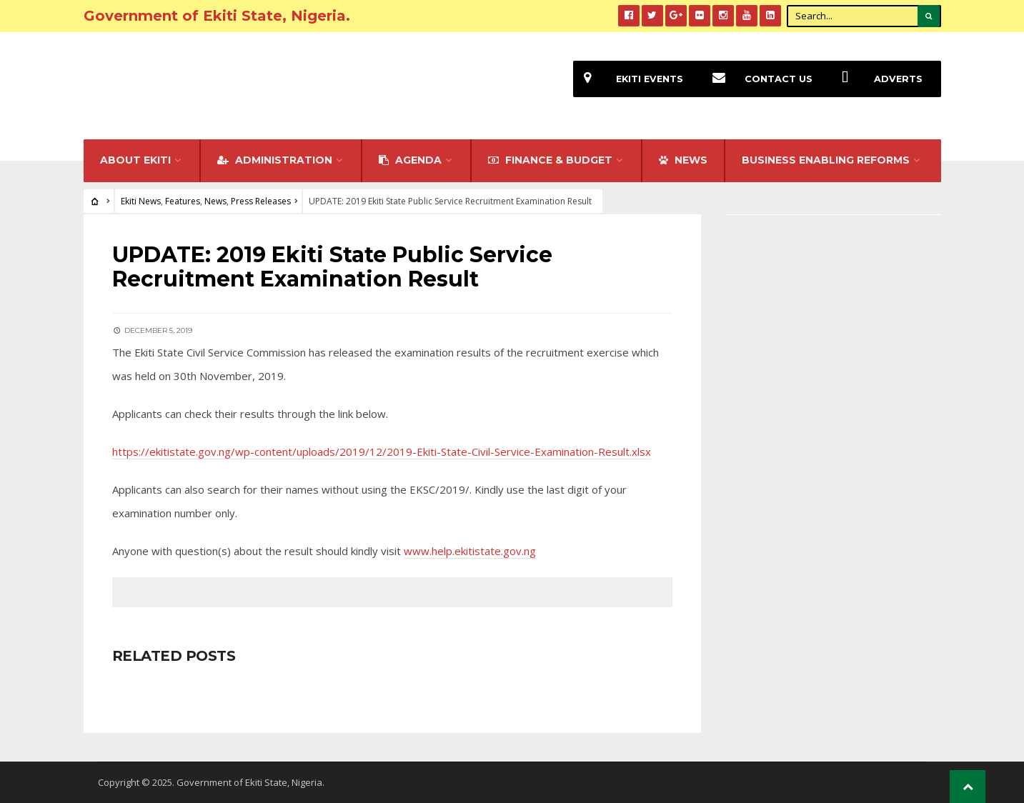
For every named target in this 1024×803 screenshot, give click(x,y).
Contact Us (757, 79)
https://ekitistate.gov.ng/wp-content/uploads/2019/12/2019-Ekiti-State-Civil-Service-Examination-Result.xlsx (381, 451)
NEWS (683, 160)
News (215, 201)
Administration (274, 160)
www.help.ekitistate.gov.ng (470, 551)
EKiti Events (628, 79)
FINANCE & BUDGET (550, 160)
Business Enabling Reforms (826, 160)
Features (182, 201)
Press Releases (261, 201)
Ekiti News (141, 201)
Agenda (410, 160)
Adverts (877, 79)
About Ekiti (135, 160)
